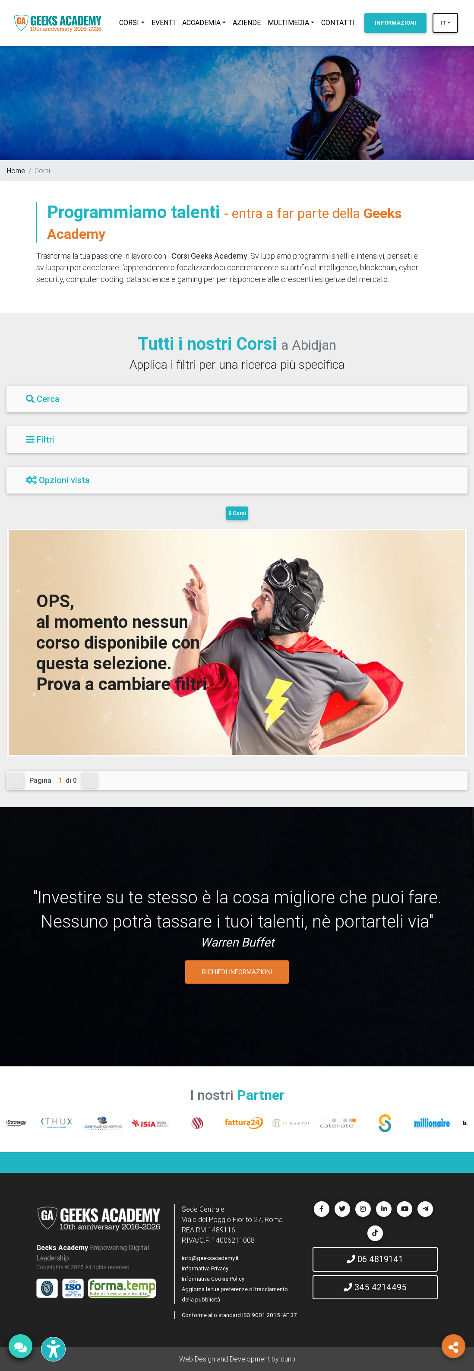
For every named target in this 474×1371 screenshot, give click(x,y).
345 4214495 (375, 1287)
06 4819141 (375, 1259)
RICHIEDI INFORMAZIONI (237, 972)
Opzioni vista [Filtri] (58, 480)
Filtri (40, 439)
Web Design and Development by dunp (237, 1359)
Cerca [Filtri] (43, 398)
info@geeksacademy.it (210, 1258)
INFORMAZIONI (395, 22)
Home (16, 170)
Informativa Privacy (205, 1268)
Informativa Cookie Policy (213, 1278)
